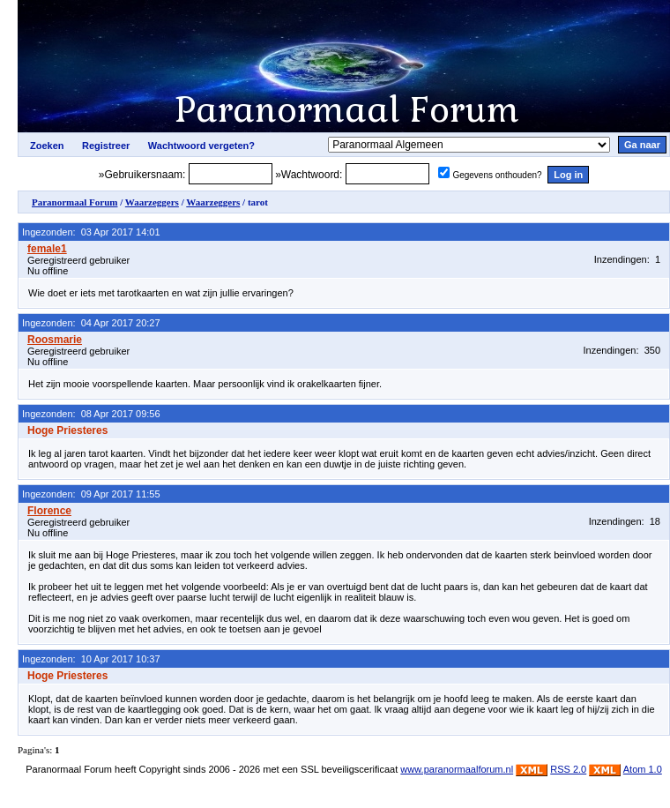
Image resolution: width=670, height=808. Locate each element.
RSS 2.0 (568, 769)
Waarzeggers (152, 202)
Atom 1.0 (642, 769)
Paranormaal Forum (74, 202)
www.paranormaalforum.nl (456, 769)
